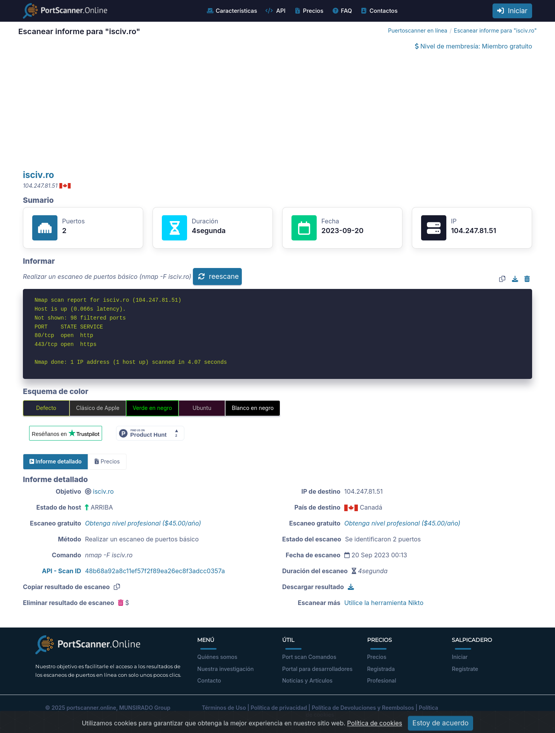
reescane (218, 276)
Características (231, 10)
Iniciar (512, 11)
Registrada (381, 669)
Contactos (379, 10)
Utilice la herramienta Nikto (383, 603)
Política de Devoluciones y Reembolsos (363, 707)
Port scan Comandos (309, 656)
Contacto (209, 680)
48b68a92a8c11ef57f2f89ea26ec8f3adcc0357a (155, 571)
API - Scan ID (61, 571)
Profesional (381, 680)
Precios (308, 10)
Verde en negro (152, 408)
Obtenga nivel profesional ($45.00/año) (143, 523)
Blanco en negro (253, 408)
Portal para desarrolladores (317, 669)
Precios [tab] (107, 461)
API (275, 10)
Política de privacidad (279, 707)
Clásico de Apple (98, 408)
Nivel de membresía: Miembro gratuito (473, 46)
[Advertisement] (277, 111)
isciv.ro (38, 174)
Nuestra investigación (225, 669)
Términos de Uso (224, 707)
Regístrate (465, 669)
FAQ (341, 10)
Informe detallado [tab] (55, 461)
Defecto (46, 408)
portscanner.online (91, 707)
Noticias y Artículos (307, 680)
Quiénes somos (217, 656)
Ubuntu (202, 408)
